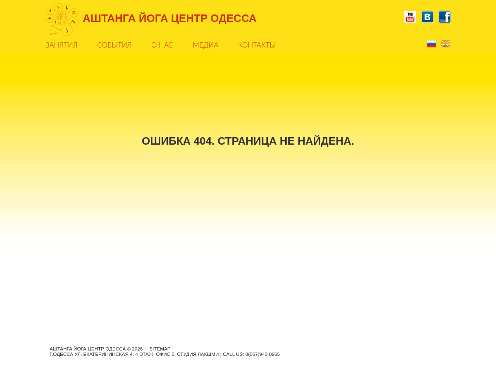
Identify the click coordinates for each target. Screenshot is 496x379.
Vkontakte (427, 17)
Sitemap (159, 348)
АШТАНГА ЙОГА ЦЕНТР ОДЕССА (170, 18)
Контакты (257, 45)
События (114, 45)
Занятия (61, 45)
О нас (162, 45)
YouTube (410, 17)
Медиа (206, 45)
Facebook (444, 17)
